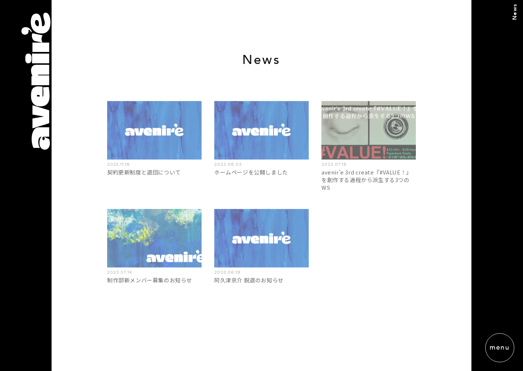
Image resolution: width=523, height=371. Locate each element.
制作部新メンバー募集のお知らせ (149, 280)
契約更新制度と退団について (144, 172)
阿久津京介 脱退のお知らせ (249, 280)
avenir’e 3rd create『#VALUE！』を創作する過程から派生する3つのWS (366, 179)
